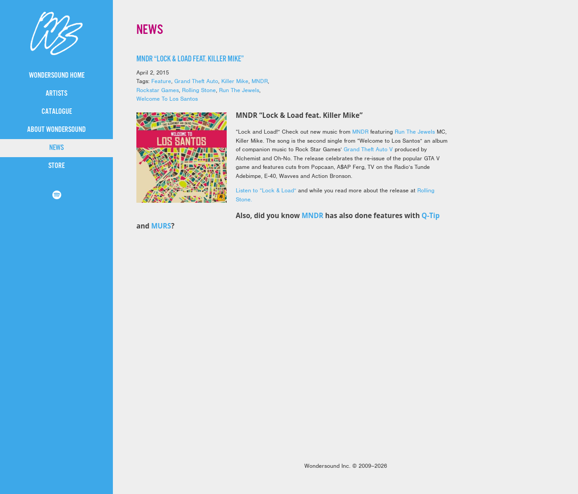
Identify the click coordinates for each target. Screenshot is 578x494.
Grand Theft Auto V (368, 149)
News (56, 148)
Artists (56, 93)
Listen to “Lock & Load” (266, 190)
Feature (161, 81)
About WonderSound (56, 130)
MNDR (260, 81)
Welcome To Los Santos (167, 99)
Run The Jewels (239, 90)
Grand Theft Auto (196, 81)
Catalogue (57, 112)
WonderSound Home (56, 75)
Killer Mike (234, 81)
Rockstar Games (157, 90)
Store (56, 166)
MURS (161, 225)
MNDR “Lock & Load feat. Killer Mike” (190, 59)
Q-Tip (431, 215)
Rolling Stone (199, 90)
